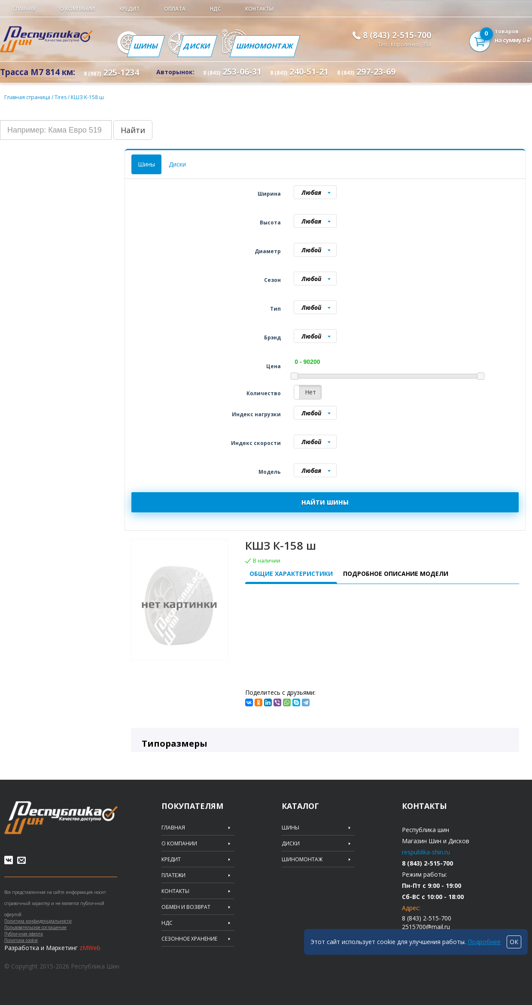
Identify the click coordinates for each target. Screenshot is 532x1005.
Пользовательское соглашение (35, 927)
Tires (61, 97)
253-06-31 (232, 71)
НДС (215, 8)
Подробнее (484, 942)
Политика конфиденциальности (38, 921)
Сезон (272, 280)
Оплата (174, 8)
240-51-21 (299, 71)
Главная (24, 8)
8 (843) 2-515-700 (397, 35)
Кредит (129, 8)
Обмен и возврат (185, 907)
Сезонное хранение (189, 938)
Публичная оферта (23, 934)
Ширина (269, 193)
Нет (310, 392)
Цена (273, 366)
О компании (77, 8)
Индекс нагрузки (256, 414)
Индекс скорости (256, 443)
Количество (263, 393)
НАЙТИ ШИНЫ (325, 502)
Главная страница (27, 97)
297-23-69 (366, 71)
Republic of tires (61, 817)
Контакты (259, 8)
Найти (133, 130)
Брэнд (272, 337)
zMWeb (89, 948)
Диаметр (268, 251)
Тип (275, 308)
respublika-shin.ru (426, 852)
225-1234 (111, 72)
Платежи (173, 875)
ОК (514, 942)
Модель (269, 471)
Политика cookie (21, 940)
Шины (146, 46)
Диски (197, 46)
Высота (270, 222)
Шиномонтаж (265, 46)
